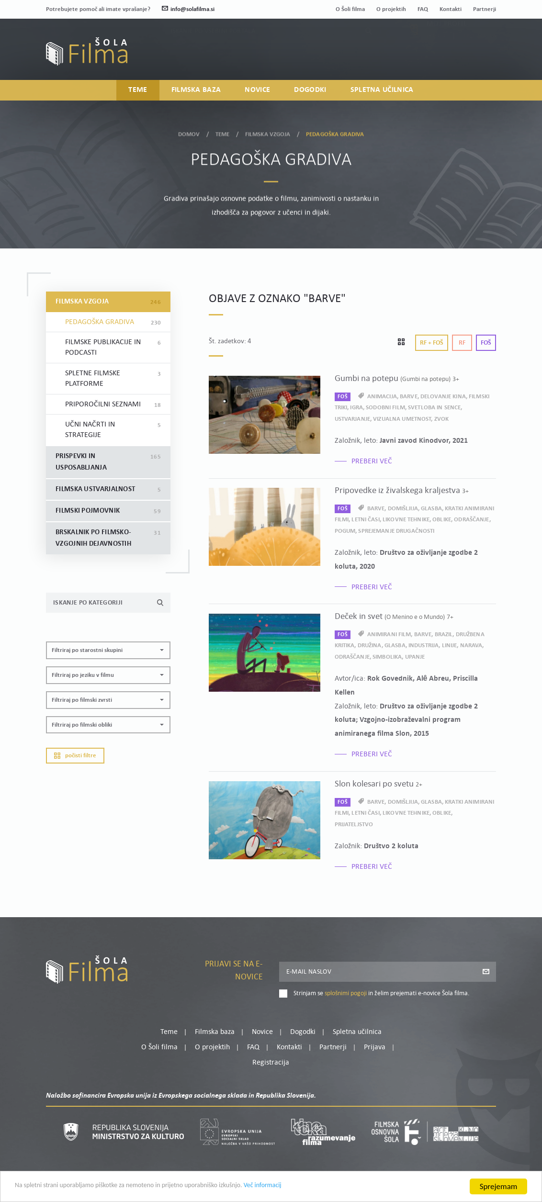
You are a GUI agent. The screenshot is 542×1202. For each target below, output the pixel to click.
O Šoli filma (350, 9)
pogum (345, 531)
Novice (257, 90)
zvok (441, 419)
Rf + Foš (431, 343)
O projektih (391, 9)
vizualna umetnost (402, 419)
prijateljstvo (354, 824)
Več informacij (321, 1187)
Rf (462, 343)
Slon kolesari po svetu (378, 784)
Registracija (479, 58)
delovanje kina (443, 396)
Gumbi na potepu (397, 378)
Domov (189, 133)
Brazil (444, 634)
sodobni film (385, 407)
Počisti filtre (75, 756)
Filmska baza (196, 90)
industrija (423, 645)
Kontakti (451, 9)
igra (356, 407)
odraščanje (471, 520)
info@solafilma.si (188, 9)
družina (370, 645)
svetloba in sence (434, 407)
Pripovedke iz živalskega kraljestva (402, 490)
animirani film (389, 634)
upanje (415, 657)
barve (409, 396)
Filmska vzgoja (268, 133)
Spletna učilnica (382, 90)
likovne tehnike (406, 520)
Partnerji (484, 9)
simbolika (387, 657)
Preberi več (371, 461)
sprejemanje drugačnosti (396, 531)
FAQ (423, 9)
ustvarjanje (352, 419)
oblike (441, 520)
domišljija (403, 509)
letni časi (365, 520)
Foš (486, 343)
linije (449, 645)
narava (471, 645)
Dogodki (310, 90)
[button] (108, 650)
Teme (137, 90)
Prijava (436, 58)
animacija (382, 396)
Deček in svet (394, 616)
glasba (431, 509)
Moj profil (447, 47)
